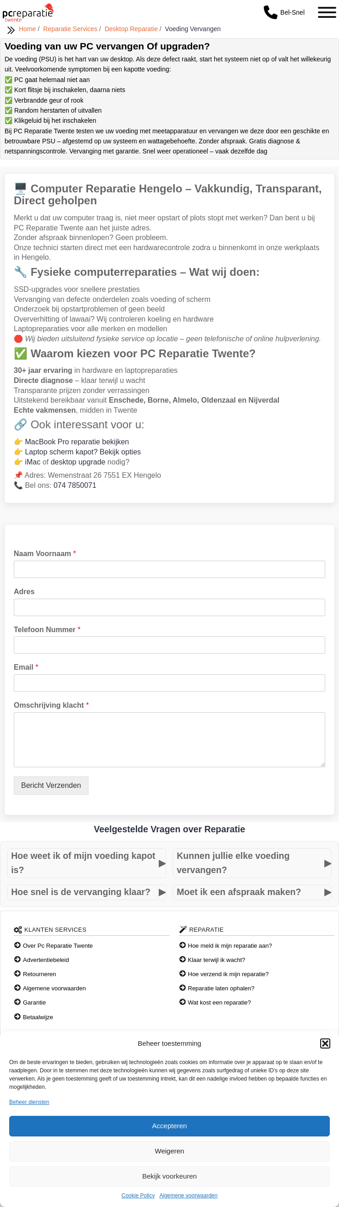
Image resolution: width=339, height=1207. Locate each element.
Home (28, 29)
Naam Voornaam (45, 553)
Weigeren (169, 1151)
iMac (32, 462)
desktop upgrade (77, 462)
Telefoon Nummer (47, 630)
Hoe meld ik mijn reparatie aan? (230, 945)
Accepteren (169, 1126)
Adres (24, 591)
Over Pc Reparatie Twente (58, 945)
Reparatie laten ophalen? (221, 988)
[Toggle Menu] (327, 12)
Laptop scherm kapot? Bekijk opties (83, 452)
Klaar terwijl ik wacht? (216, 959)
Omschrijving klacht (51, 705)
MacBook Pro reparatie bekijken (77, 442)
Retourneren (39, 974)
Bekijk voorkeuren (169, 1176)
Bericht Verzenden (51, 785)
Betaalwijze (38, 1017)
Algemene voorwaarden (188, 1195)
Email (26, 667)
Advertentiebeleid (46, 959)
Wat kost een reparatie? (219, 1002)
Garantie (34, 1002)
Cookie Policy (138, 1195)
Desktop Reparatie (132, 29)
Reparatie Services (71, 29)
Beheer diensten (29, 1102)
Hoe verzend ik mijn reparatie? (228, 974)
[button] (325, 1043)
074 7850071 (75, 485)
